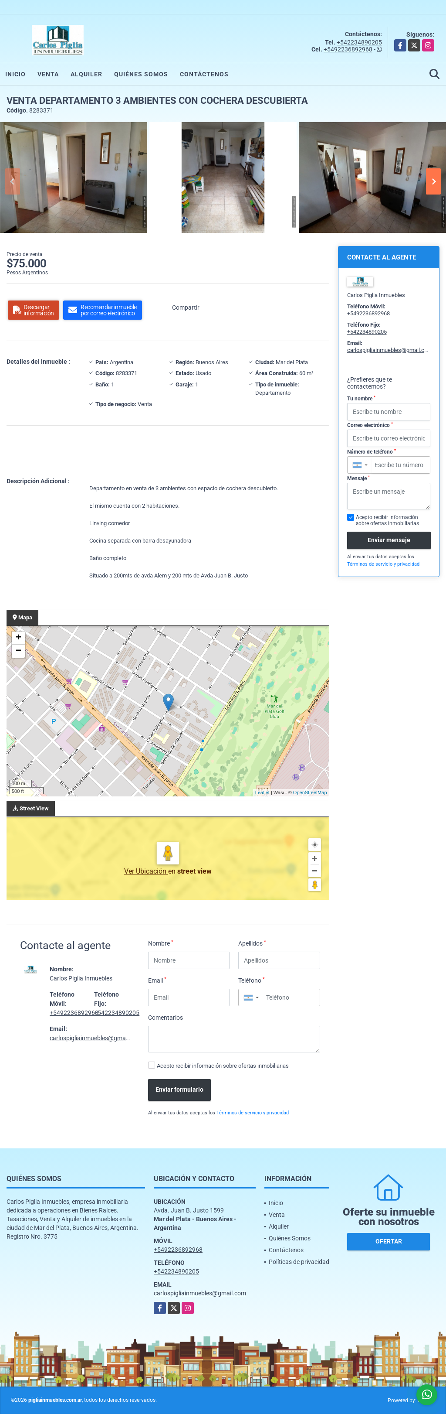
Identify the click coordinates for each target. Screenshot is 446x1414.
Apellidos (252, 943)
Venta (48, 74)
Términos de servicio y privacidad (252, 1113)
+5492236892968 (348, 49)
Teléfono (251, 980)
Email (157, 980)
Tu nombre (361, 398)
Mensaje (358, 478)
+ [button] (18, 638)
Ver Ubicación (146, 871)
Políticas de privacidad (299, 1261)
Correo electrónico (370, 425)
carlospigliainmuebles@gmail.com (96, 1038)
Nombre (160, 943)
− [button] (18, 651)
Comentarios (165, 1017)
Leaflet (262, 792)
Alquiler (86, 74)
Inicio (15, 74)
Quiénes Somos (141, 74)
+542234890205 (359, 42)
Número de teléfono (371, 451)
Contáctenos (204, 74)
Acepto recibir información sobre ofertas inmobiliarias (223, 1065)
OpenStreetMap (310, 792)
